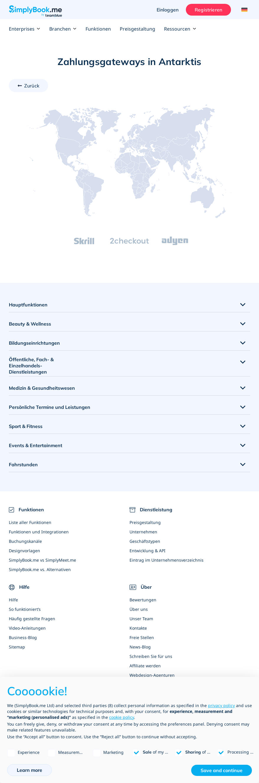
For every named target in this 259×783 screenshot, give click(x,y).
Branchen (63, 29)
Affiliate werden (145, 665)
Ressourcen (180, 29)
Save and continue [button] (221, 770)
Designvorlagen (24, 550)
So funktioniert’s (25, 609)
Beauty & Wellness (30, 324)
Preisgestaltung (137, 29)
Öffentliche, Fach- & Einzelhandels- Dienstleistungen (31, 365)
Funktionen (98, 29)
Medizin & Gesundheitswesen (42, 388)
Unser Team (141, 618)
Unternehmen (143, 532)
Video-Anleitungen (27, 628)
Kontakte (138, 628)
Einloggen (167, 10)
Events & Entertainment (35, 445)
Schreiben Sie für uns (151, 656)
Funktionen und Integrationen (39, 532)
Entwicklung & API (147, 550)
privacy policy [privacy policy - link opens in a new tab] (221, 705)
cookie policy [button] (121, 717)
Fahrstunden (23, 464)
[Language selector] (243, 10)
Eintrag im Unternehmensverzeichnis (167, 560)
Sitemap (17, 647)
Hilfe (13, 600)
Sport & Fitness (25, 426)
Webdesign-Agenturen (152, 675)
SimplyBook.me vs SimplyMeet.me (42, 560)
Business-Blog (23, 637)
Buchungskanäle (25, 541)
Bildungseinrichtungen (34, 343)
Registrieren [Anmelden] (208, 10)
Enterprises (24, 29)
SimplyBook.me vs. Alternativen (40, 569)
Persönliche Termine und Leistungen (49, 407)
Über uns (139, 609)
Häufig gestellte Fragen (32, 618)
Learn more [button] (29, 770)
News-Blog (140, 647)
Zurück (31, 86)
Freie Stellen (142, 637)
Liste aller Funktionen (30, 522)
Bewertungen (143, 600)
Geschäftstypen (145, 541)
